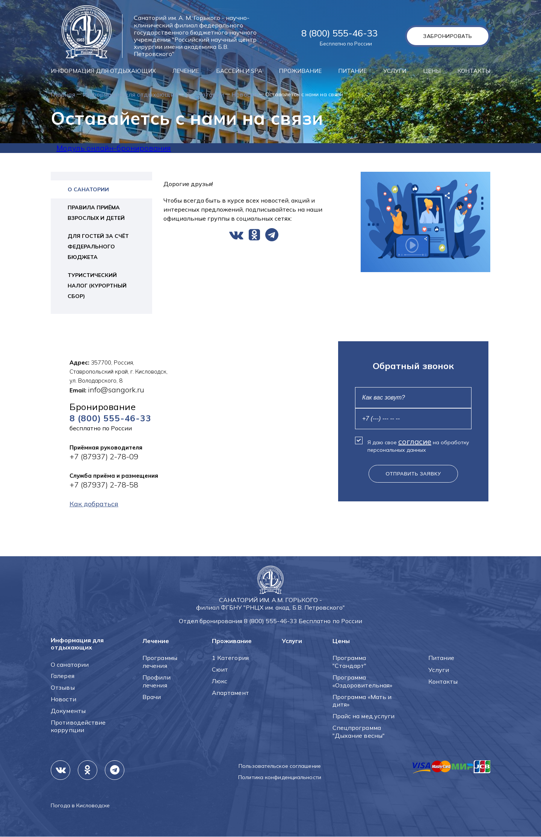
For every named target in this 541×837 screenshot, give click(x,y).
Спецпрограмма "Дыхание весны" (358, 732)
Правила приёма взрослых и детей (96, 213)
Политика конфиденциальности (279, 777)
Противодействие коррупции (78, 726)
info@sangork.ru (116, 390)
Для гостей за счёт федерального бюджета (98, 247)
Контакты (473, 70)
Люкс (219, 681)
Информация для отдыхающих (103, 70)
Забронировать (445, 36)
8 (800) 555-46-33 (339, 33)
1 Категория (230, 658)
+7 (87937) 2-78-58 (104, 485)
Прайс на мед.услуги (363, 716)
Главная (66, 94)
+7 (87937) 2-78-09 (104, 457)
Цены (432, 70)
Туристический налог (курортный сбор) (97, 286)
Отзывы (63, 688)
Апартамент (230, 693)
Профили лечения (156, 681)
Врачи (151, 697)
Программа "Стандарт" (349, 662)
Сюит (220, 670)
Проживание (300, 70)
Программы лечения (159, 662)
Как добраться (97, 505)
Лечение (185, 70)
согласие (414, 442)
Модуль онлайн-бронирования (113, 148)
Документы (68, 711)
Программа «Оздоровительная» (362, 681)
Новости (286, 94)
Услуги (394, 70)
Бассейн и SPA (239, 70)
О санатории (238, 94)
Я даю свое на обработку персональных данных (418, 445)
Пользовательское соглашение (280, 766)
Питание (352, 70)
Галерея (62, 676)
